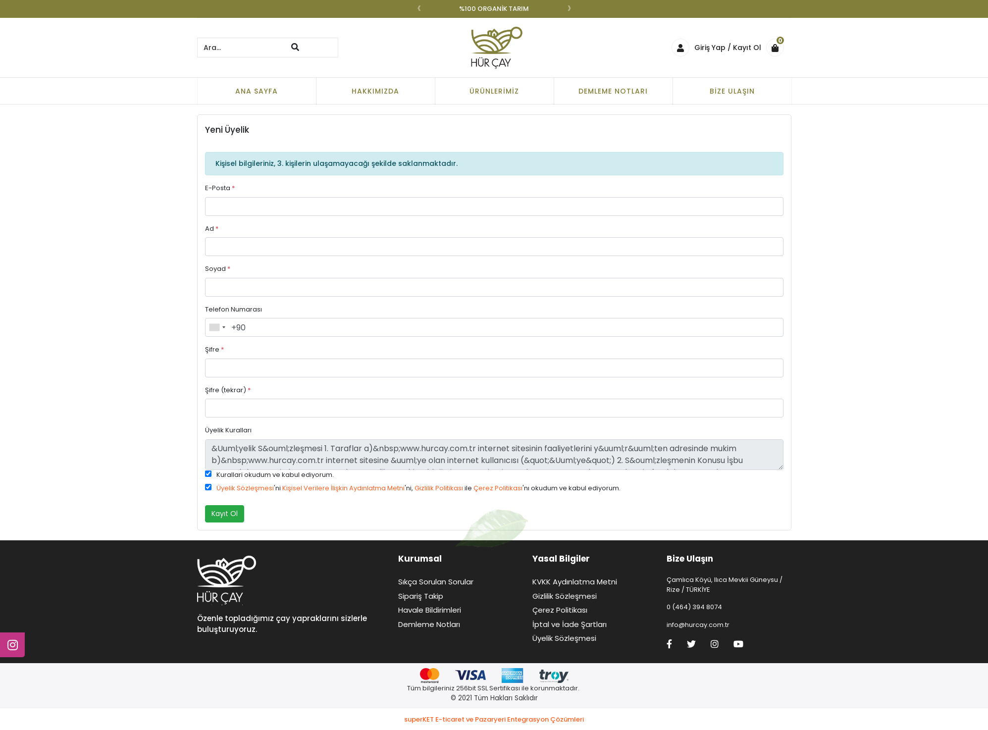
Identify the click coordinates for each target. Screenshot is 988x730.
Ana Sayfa (256, 91)
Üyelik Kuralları (228, 430)
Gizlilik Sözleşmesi (564, 596)
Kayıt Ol (224, 514)
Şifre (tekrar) (228, 390)
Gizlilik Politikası (439, 488)
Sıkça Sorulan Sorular (435, 581)
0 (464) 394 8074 (694, 607)
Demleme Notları (613, 91)
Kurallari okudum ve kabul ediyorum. (275, 474)
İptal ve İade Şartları (569, 624)
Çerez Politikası (497, 488)
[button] (777, 47)
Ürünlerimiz (494, 91)
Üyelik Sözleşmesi (245, 488)
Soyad (217, 268)
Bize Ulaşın (732, 91)
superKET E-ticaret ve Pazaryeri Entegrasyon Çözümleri (494, 719)
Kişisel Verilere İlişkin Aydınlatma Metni (343, 488)
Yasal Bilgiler (561, 559)
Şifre (214, 349)
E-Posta (220, 188)
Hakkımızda (375, 91)
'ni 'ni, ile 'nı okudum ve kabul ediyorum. (418, 488)
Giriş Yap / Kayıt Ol (716, 47)
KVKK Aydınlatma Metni (574, 581)
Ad (211, 228)
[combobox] (217, 327)
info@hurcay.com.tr (698, 624)
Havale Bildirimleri (429, 610)
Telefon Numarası (233, 309)
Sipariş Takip (420, 596)
